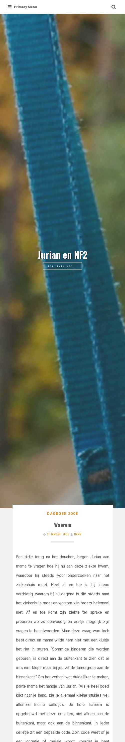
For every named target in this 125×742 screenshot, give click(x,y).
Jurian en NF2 (62, 254)
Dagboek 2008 (62, 514)
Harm (78, 534)
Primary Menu (22, 7)
